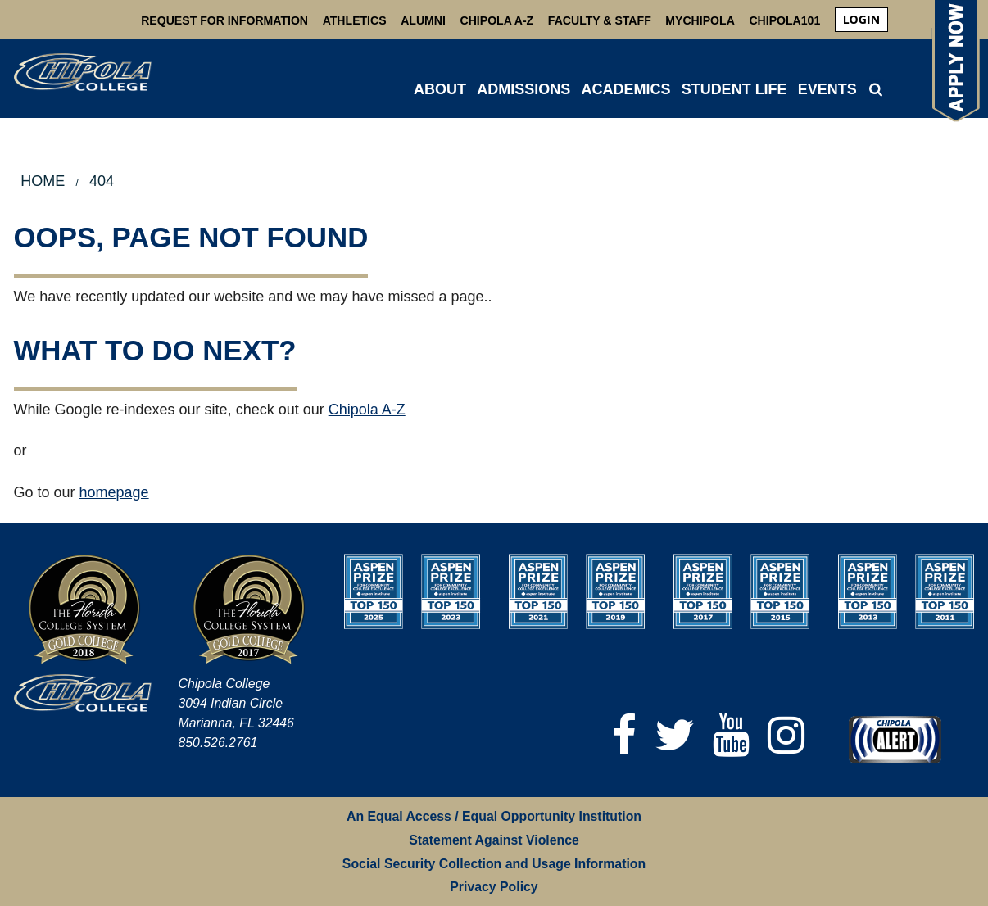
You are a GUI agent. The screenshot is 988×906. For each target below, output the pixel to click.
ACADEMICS (625, 89)
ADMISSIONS (523, 89)
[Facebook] (624, 735)
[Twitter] (674, 735)
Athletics (355, 20)
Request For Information (224, 20)
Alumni (423, 20)
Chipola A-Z (497, 20)
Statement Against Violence (494, 840)
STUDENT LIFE (734, 89)
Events (827, 89)
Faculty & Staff (599, 20)
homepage (114, 492)
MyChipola (699, 20)
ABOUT (440, 89)
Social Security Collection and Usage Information (494, 864)
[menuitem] (861, 19)
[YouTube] (731, 735)
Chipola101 (784, 20)
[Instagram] (786, 735)
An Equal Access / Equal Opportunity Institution (494, 816)
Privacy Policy (493, 887)
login (861, 19)
